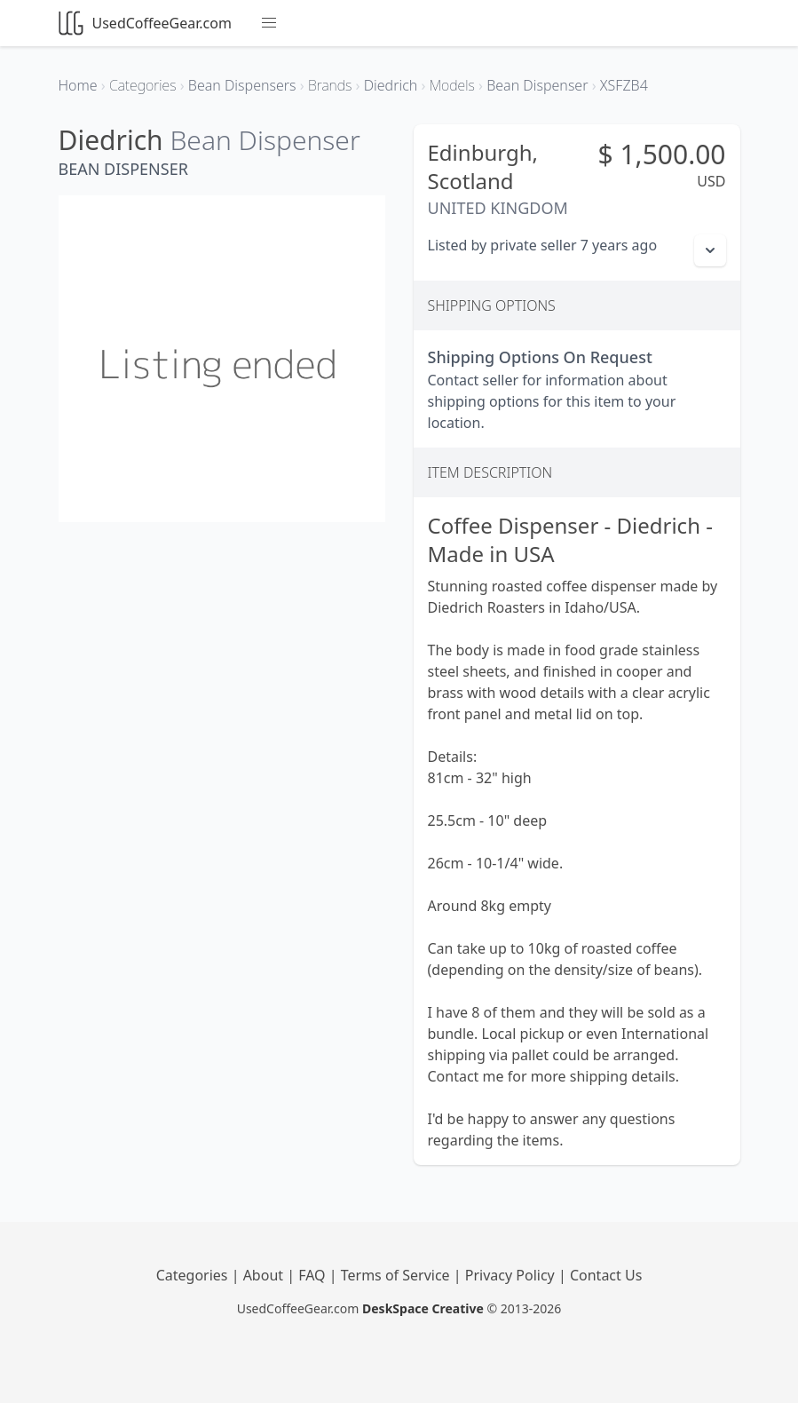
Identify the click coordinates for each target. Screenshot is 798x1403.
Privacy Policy (511, 1275)
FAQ (313, 1275)
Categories (194, 1275)
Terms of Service (397, 1275)
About (265, 1275)
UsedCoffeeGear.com (145, 23)
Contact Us (606, 1275)
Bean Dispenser (264, 140)
